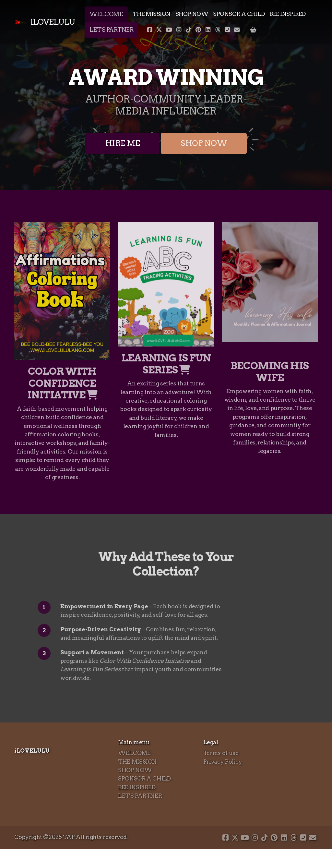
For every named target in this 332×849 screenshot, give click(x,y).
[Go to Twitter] (159, 30)
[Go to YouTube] (169, 30)
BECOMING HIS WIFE (270, 372)
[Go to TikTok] (188, 30)
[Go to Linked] (208, 30)
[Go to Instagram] (179, 30)
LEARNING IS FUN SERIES (166, 364)
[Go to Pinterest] (198, 30)
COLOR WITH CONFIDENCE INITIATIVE (62, 383)
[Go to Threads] (217, 30)
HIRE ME (122, 143)
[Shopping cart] (253, 30)
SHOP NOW (204, 143)
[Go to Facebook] (149, 30)
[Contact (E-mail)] (237, 30)
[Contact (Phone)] (227, 30)
